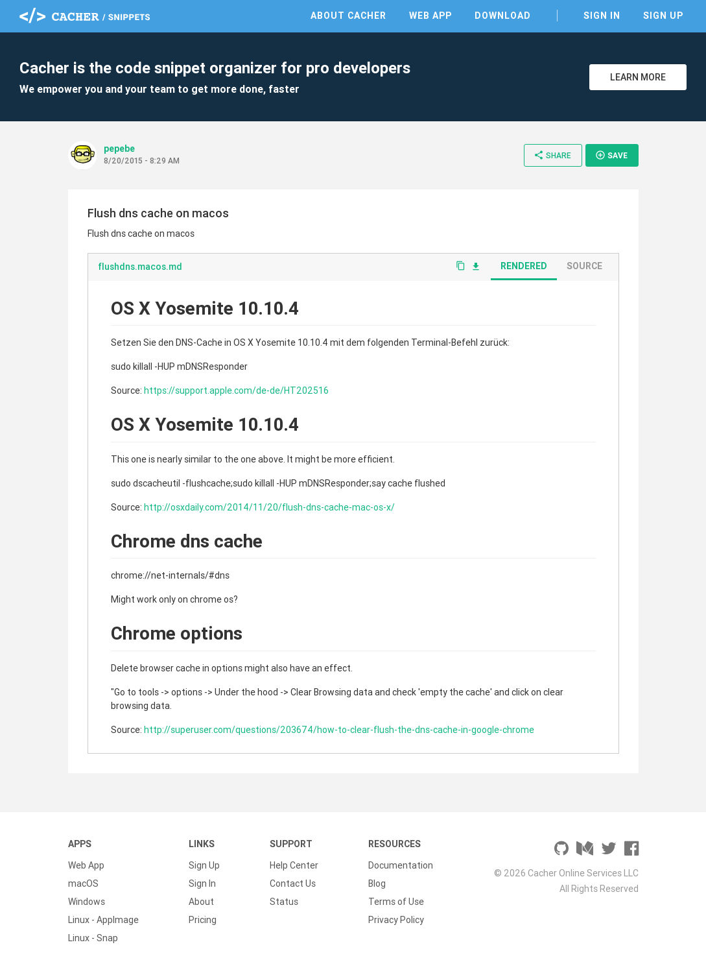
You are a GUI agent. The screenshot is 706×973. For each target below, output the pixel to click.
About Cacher (348, 15)
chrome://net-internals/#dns (170, 575)
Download (503, 15)
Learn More (638, 77)
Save (611, 155)
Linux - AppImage (103, 920)
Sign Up (663, 15)
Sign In (601, 15)
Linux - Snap (93, 938)
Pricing (203, 920)
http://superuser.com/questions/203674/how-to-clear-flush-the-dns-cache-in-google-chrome (339, 730)
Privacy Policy (396, 920)
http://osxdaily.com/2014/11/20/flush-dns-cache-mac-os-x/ (269, 507)
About (201, 901)
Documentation (400, 865)
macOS (83, 883)
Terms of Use (396, 901)
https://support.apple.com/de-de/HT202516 (236, 390)
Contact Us (293, 883)
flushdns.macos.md (140, 266)
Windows (86, 901)
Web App (430, 15)
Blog (377, 883)
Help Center (294, 865)
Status (284, 901)
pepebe (119, 148)
